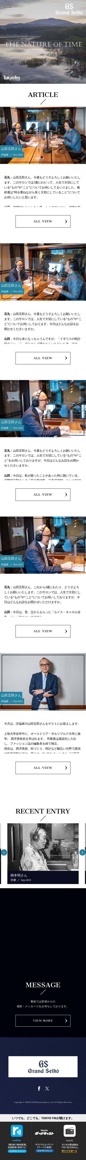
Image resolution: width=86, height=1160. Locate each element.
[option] (43, 853)
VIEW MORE (43, 1020)
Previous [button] (6, 851)
